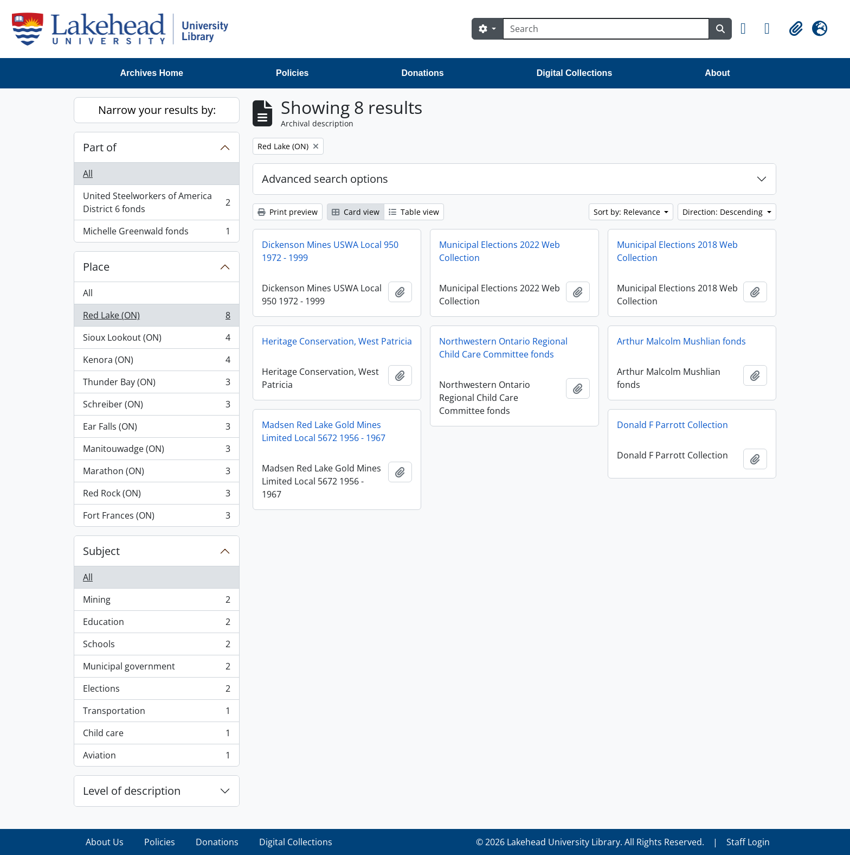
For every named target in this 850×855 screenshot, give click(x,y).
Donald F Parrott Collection (672, 425)
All (88, 174)
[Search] (606, 29)
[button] (748, 29)
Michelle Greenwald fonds (156, 233)
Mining (156, 602)
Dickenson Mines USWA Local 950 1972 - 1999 (330, 251)
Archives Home (152, 73)
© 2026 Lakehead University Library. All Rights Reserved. (590, 842)
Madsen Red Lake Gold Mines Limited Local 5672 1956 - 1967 (323, 431)
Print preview (287, 212)
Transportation (156, 713)
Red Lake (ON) (156, 318)
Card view (355, 212)
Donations (422, 73)
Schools (156, 646)
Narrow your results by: (157, 110)
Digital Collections (575, 73)
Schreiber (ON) (156, 407)
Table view (414, 212)
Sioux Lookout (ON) (156, 340)
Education (156, 624)
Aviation (156, 757)
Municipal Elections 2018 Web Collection (677, 251)
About (717, 73)
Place (96, 266)
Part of (100, 147)
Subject (101, 551)
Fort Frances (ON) (156, 517)
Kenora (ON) (156, 362)
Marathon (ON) (156, 473)
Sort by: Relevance (628, 212)
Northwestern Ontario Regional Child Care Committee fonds (503, 347)
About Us (105, 842)
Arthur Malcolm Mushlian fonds (681, 341)
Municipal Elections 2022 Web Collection (499, 251)
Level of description (132, 790)
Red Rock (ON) (156, 496)
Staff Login (748, 842)
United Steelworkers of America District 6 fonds (156, 202)
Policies (292, 73)
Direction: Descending (723, 212)
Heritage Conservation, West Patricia (337, 341)
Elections (156, 691)
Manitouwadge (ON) (156, 451)
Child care (156, 735)
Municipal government (156, 669)
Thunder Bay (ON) (156, 384)
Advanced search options (325, 178)
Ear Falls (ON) (156, 429)
